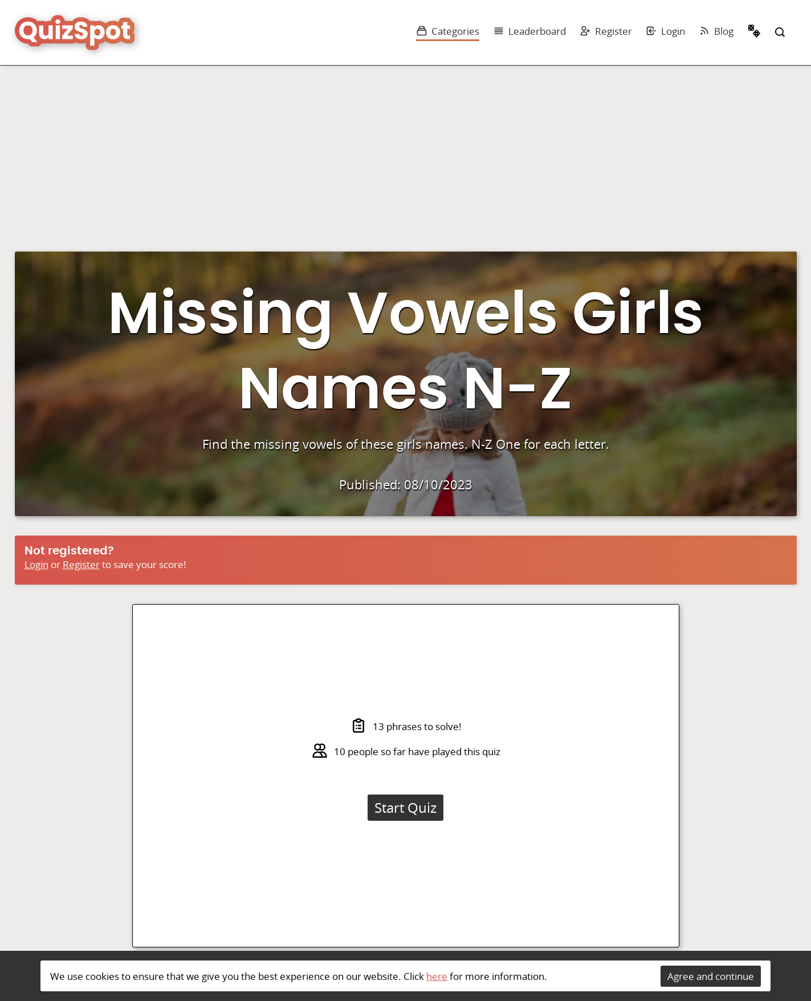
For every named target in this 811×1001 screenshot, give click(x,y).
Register (606, 31)
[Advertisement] (406, 151)
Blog (716, 31)
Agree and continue (710, 976)
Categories (447, 31)
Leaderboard (529, 31)
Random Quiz (754, 32)
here (436, 976)
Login (665, 31)
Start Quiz (405, 808)
